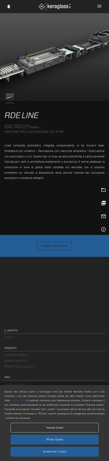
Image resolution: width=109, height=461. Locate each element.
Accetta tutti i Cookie (54, 451)
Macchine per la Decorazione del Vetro (34, 131)
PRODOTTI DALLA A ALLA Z (19, 366)
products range (27, 127)
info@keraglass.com (15, 384)
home (8, 127)
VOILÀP (8, 337)
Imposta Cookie (54, 427)
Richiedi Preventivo (54, 245)
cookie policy (18, 400)
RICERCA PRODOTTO (15, 360)
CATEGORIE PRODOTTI (16, 355)
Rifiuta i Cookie (54, 439)
